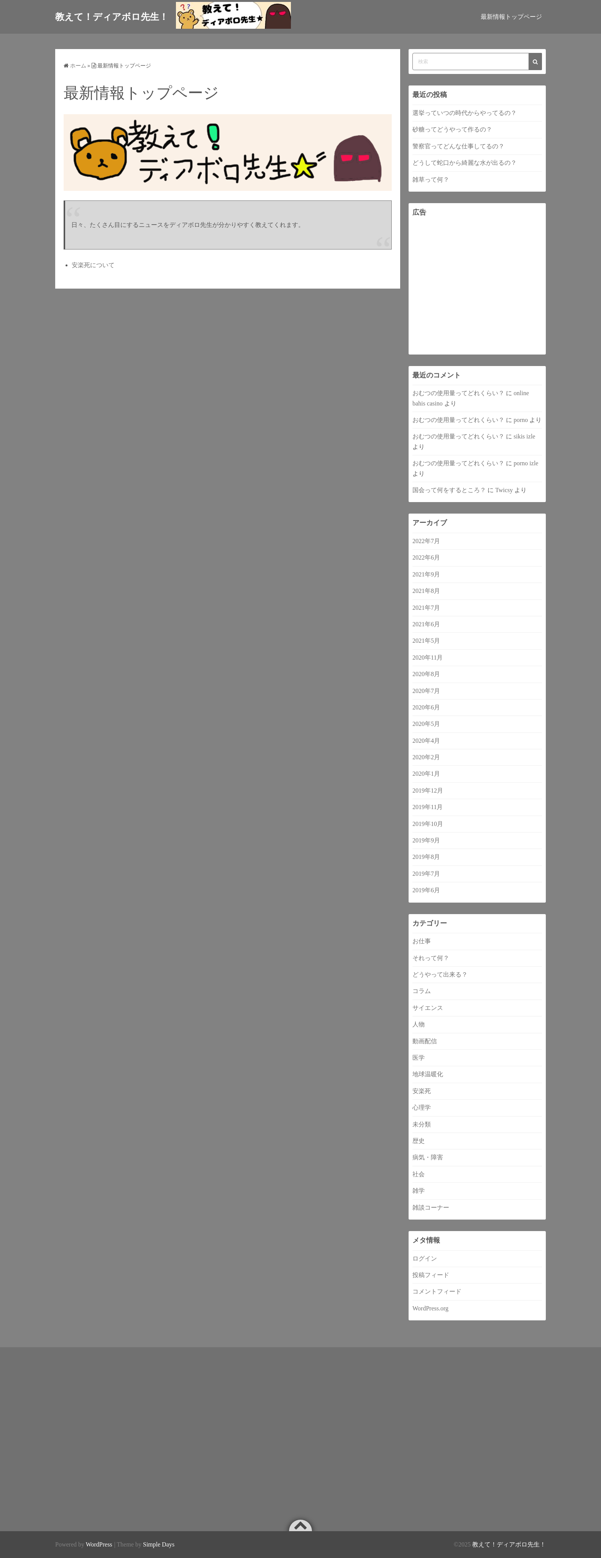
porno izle (526, 463)
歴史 (418, 1141)
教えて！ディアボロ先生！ (509, 1544)
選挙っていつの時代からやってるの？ (464, 113)
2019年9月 (426, 840)
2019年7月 (426, 873)
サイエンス (427, 1008)
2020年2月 (426, 757)
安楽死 (421, 1091)
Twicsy (504, 490)
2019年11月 (427, 807)
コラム (421, 991)
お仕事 (421, 941)
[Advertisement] (477, 286)
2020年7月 (426, 691)
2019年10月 (427, 824)
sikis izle (524, 436)
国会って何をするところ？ (449, 490)
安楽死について (93, 265)
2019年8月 (426, 857)
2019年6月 (426, 890)
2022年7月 (426, 541)
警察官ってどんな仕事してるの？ (458, 146)
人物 (418, 1024)
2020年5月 (426, 724)
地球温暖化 (427, 1074)
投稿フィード (430, 1275)
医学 (418, 1057)
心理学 (421, 1107)
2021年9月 (426, 574)
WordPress (99, 1544)
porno (521, 420)
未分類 (421, 1124)
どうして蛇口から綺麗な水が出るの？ (464, 162)
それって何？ (430, 958)
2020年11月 (427, 657)
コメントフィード (436, 1291)
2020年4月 (426, 740)
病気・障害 (427, 1157)
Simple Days (158, 1544)
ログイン (424, 1258)
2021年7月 (426, 607)
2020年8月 (426, 674)
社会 (418, 1174)
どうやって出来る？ (440, 974)
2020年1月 (426, 773)
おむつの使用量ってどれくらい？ (458, 393)
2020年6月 (426, 707)
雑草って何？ (430, 179)
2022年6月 (426, 557)
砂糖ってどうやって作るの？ (452, 129)
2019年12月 (427, 790)
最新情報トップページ (511, 16)
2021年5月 (426, 640)
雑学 (418, 1190)
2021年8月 (426, 591)
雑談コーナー (430, 1207)
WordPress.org (430, 1308)
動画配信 (424, 1041)
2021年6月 (426, 624)
